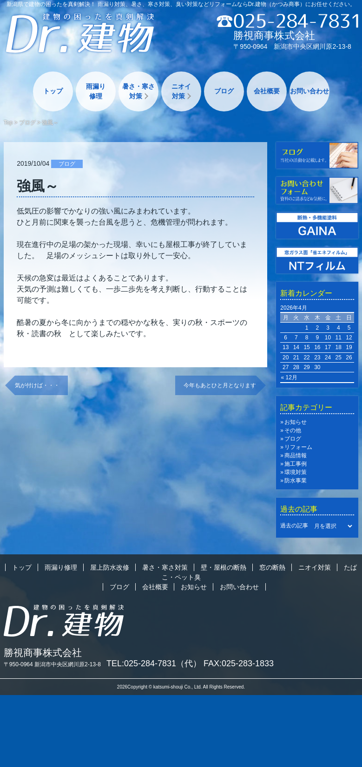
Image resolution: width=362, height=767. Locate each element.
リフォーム (298, 447)
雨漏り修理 (95, 91)
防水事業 (295, 480)
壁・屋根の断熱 (223, 567)
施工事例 (295, 464)
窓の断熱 (272, 567)
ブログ (224, 91)
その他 (292, 430)
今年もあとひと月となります (220, 385)
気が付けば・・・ (37, 385)
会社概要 (267, 91)
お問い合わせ (309, 91)
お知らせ (295, 422)
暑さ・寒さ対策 (138, 91)
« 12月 (289, 377)
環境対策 (295, 472)
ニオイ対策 (181, 91)
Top (8, 122)
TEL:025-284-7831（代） (153, 663)
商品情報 (295, 455)
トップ (53, 91)
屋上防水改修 (109, 567)
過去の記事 (294, 526)
